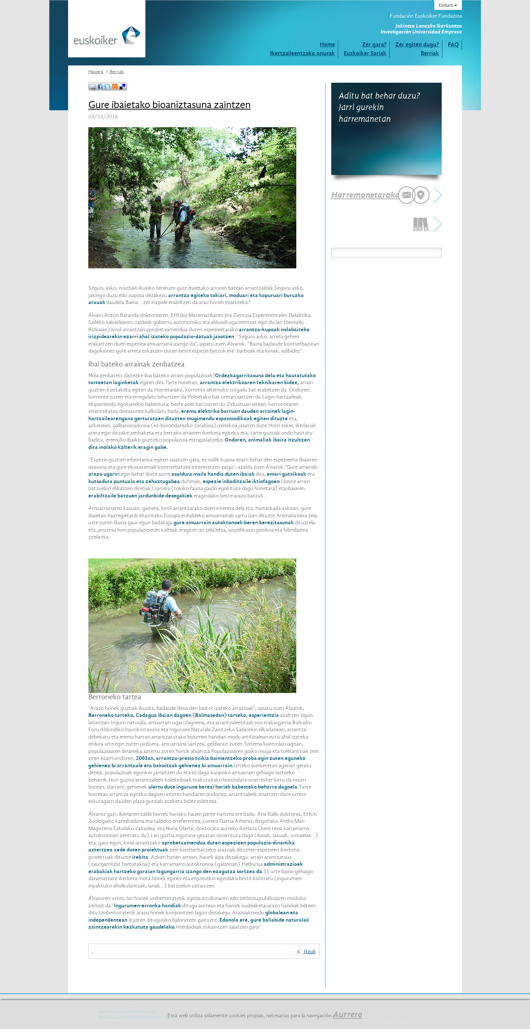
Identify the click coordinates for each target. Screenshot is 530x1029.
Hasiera (95, 71)
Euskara (448, 5)
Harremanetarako (365, 195)
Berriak (430, 53)
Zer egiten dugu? (417, 44)
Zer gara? (374, 44)
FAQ (453, 44)
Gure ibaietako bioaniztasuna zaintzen (169, 105)
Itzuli (306, 951)
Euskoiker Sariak (365, 53)
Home (327, 44)
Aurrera (348, 1014)
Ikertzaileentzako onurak (302, 53)
